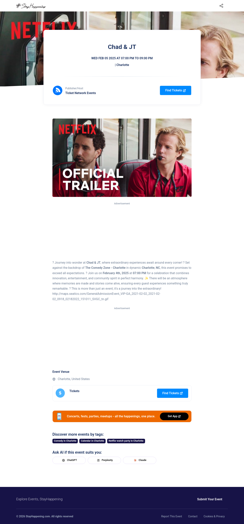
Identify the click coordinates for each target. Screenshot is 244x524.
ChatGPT (69, 460)
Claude (139, 460)
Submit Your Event (209, 499)
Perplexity (104, 460)
